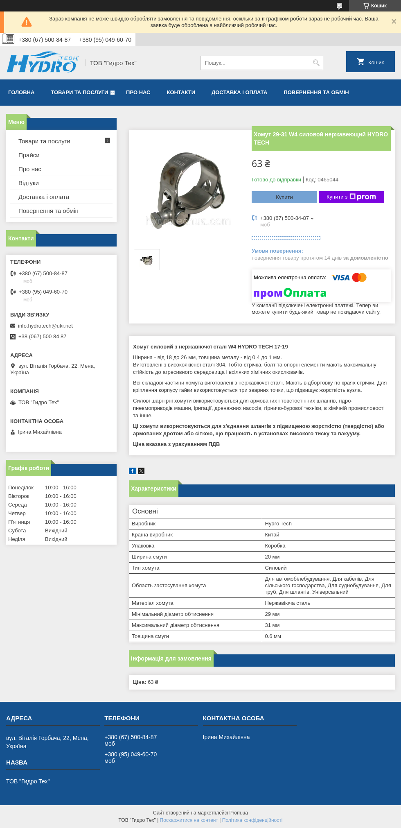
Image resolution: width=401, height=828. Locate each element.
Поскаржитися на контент (189, 820)
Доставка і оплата (239, 92)
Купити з (351, 197)
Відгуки (28, 182)
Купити (284, 197)
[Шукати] (316, 63)
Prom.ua (239, 813)
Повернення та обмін (316, 92)
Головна (21, 92)
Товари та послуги (79, 92)
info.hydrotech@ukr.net (45, 326)
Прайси (29, 155)
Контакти (181, 92)
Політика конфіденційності (252, 820)
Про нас (138, 92)
